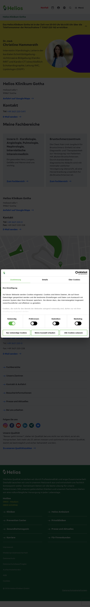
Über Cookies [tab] (74, 280)
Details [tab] (45, 280)
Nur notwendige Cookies (16, 333)
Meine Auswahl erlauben (45, 333)
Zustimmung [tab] (15, 280)
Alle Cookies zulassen (73, 333)
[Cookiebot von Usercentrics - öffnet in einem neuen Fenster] (77, 273)
